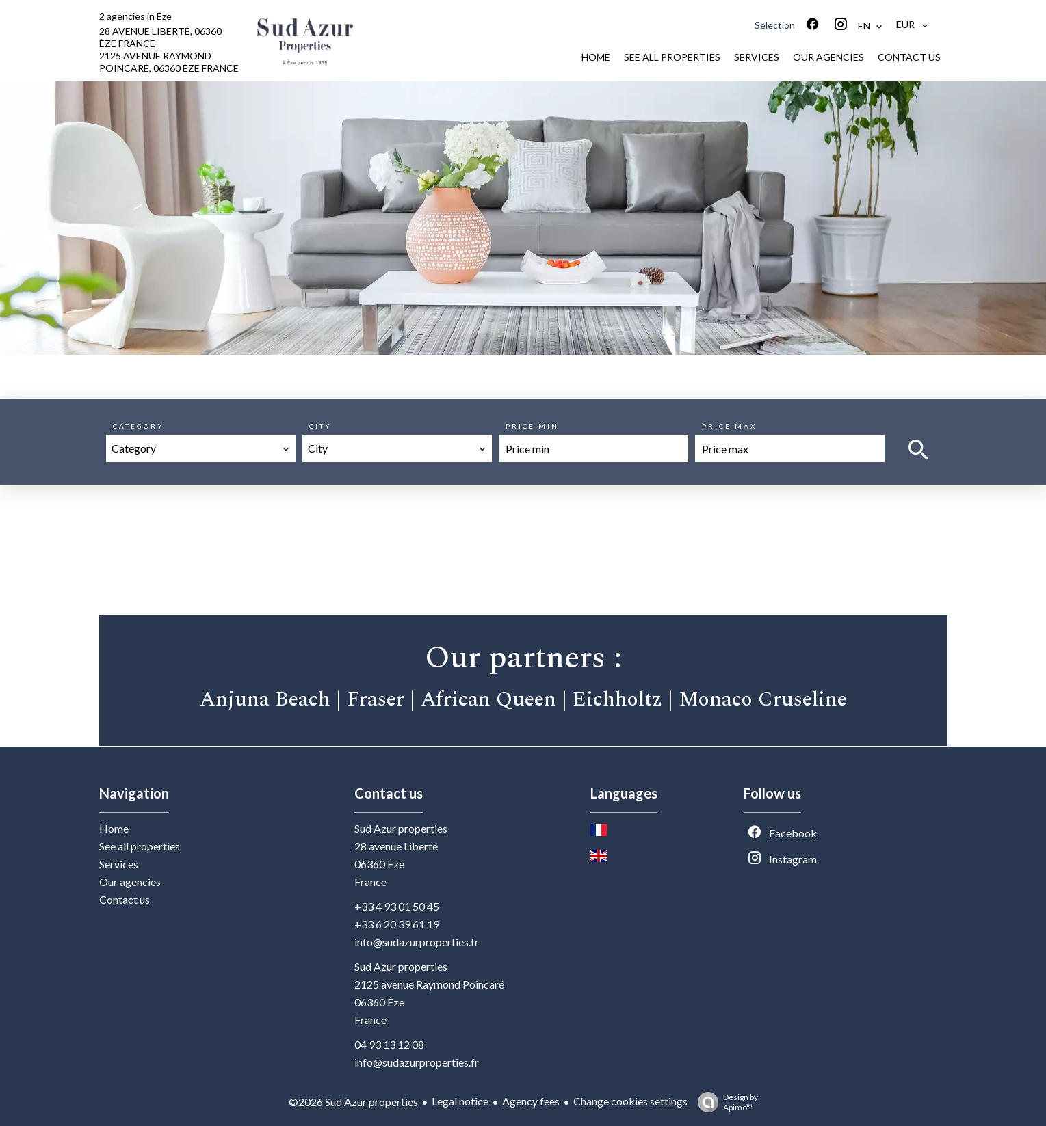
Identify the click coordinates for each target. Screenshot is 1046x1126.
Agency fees (531, 1101)
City (320, 426)
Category (138, 426)
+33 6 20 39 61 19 (396, 923)
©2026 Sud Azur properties (353, 1101)
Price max (729, 426)
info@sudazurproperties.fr (416, 941)
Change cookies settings (630, 1101)
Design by (724, 1102)
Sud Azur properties (400, 828)
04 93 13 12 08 (389, 1044)
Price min (532, 426)
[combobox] (201, 448)
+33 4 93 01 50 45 (396, 906)
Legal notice (460, 1101)
